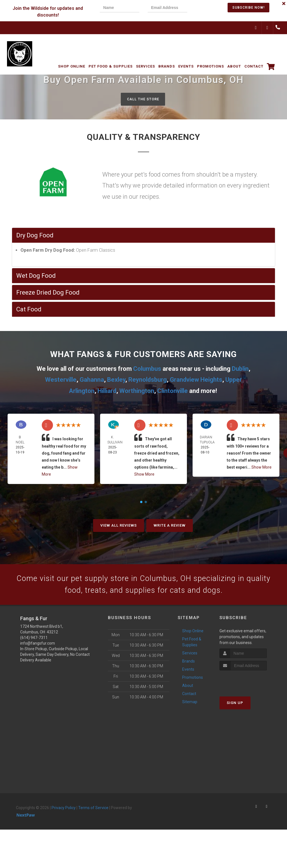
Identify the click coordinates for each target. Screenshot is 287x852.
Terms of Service (93, 811)
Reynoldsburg (147, 379)
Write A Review (170, 526)
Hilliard (107, 391)
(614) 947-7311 (34, 641)
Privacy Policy (64, 811)
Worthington (136, 391)
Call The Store (142, 99)
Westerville (61, 379)
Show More (144, 475)
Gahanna (92, 379)
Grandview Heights (196, 379)
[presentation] (214, 8)
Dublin (240, 368)
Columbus (147, 368)
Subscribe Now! (248, 8)
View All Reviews (118, 526)
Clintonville (172, 391)
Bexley (116, 379)
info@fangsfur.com (37, 646)
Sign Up (235, 706)
